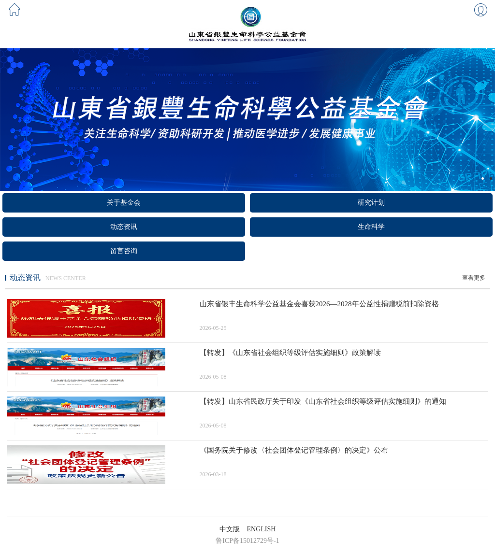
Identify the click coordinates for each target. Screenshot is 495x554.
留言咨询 (123, 251)
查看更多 (473, 277)
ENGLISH (261, 529)
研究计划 (371, 202)
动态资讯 (123, 226)
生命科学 (371, 226)
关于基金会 (124, 202)
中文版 (229, 529)
